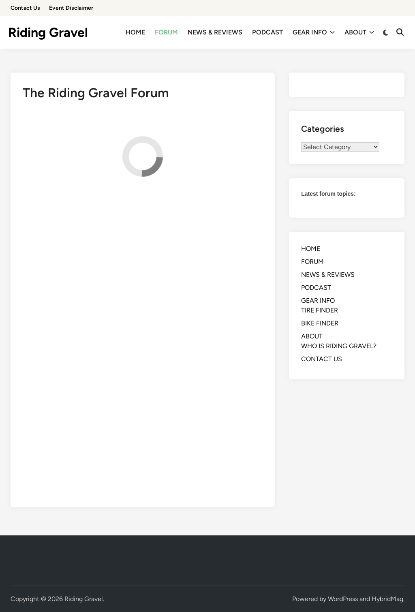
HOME (135, 32)
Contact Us (25, 7)
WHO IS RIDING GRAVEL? (338, 346)
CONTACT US (321, 359)
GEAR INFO (314, 32)
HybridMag (387, 599)
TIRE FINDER (319, 310)
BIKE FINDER (319, 323)
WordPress (343, 599)
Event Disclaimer (71, 7)
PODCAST (267, 32)
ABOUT (359, 32)
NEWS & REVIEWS (215, 32)
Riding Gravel (48, 32)
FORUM (166, 32)
